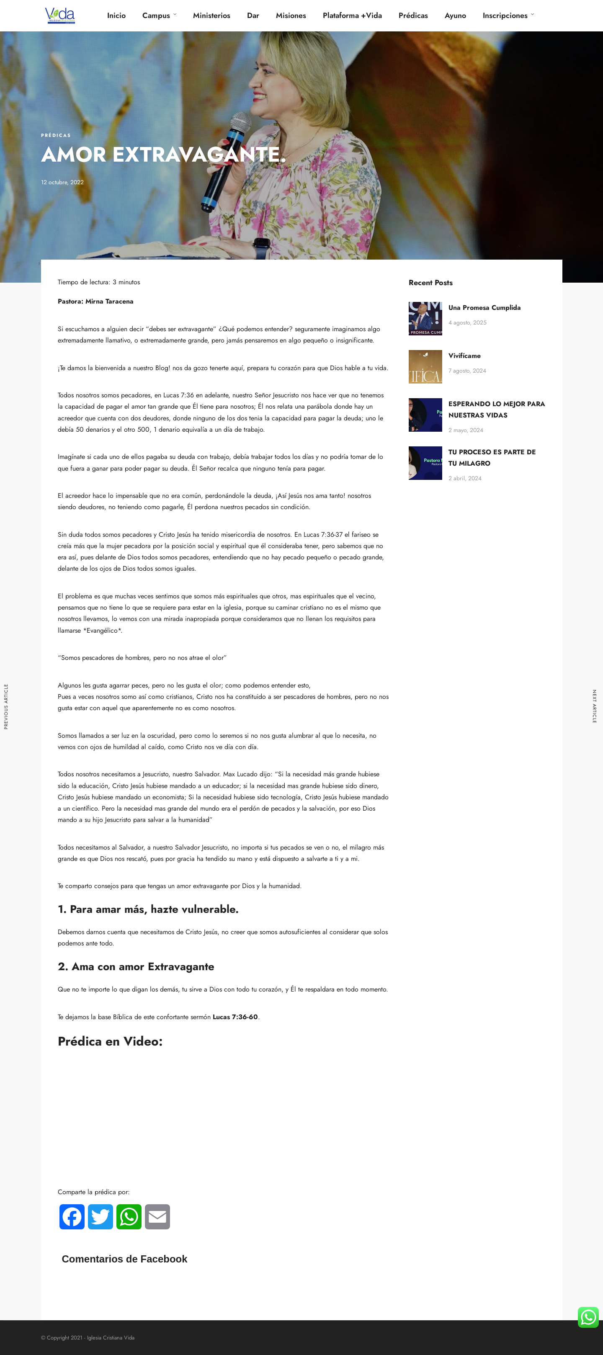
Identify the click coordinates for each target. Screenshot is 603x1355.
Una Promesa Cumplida (484, 307)
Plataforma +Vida (352, 15)
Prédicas (413, 15)
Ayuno (455, 15)
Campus (156, 15)
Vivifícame (464, 356)
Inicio (116, 15)
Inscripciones (505, 15)
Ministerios (211, 15)
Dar (253, 15)
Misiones (291, 15)
